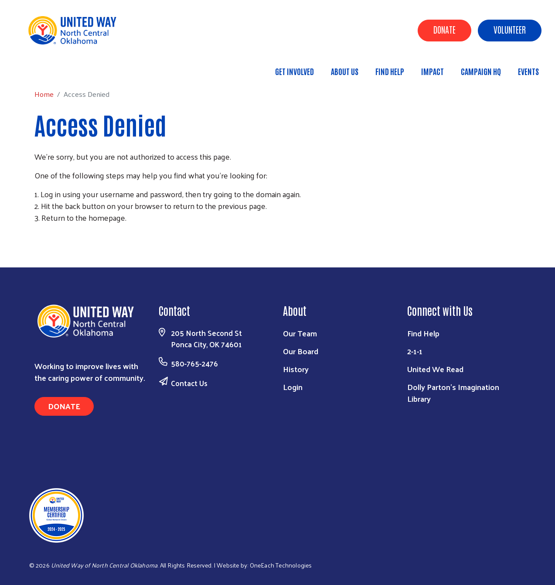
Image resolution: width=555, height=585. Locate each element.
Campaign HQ (481, 71)
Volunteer (510, 29)
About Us (344, 71)
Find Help (389, 71)
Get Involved (294, 71)
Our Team (300, 333)
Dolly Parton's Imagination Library (453, 392)
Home (51, 67)
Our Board (300, 351)
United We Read (435, 369)
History (296, 369)
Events (528, 71)
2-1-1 (414, 351)
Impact (432, 71)
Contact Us (189, 383)
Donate (444, 29)
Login (293, 386)
